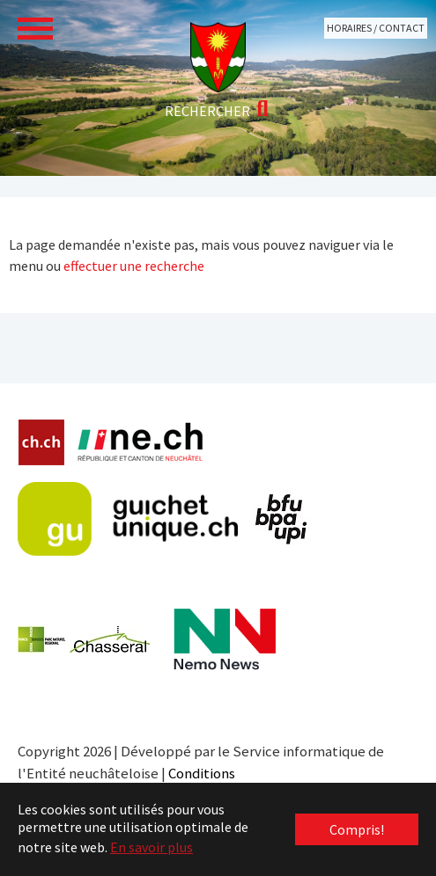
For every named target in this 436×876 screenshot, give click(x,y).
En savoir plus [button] (151, 847)
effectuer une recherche (133, 265)
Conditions (201, 773)
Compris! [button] (356, 829)
